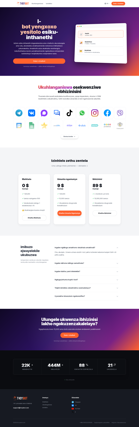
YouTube (76, 409)
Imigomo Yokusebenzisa (119, 422)
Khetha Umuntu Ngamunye (69, 213)
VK (74, 405)
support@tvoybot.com (21, 408)
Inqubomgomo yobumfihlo (102, 422)
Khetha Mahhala (34, 218)
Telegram (76, 402)
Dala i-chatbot (118, 3)
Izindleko (49, 3)
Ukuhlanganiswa (37, 3)
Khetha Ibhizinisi (104, 213)
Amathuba (45, 402)
